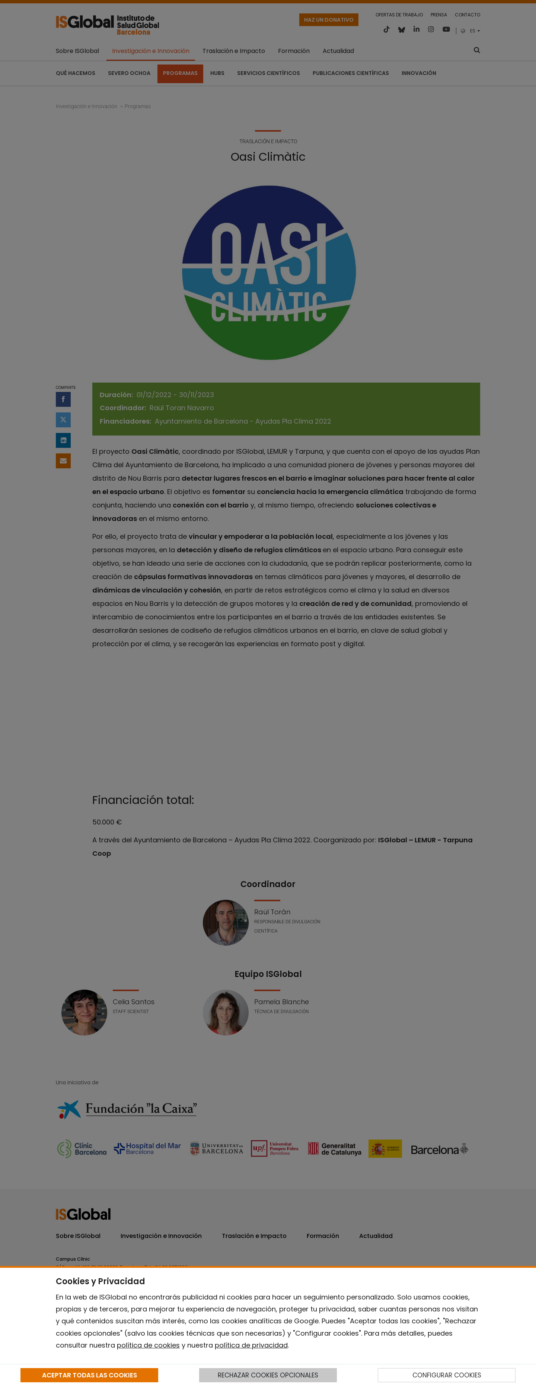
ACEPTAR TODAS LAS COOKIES (89, 1375)
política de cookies (148, 1345)
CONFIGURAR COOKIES (446, 1375)
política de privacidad (251, 1345)
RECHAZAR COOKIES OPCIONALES (268, 1375)
